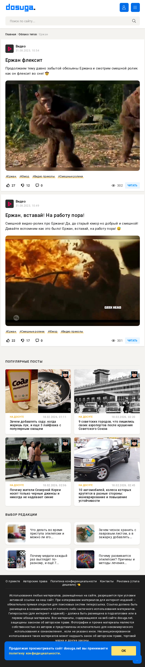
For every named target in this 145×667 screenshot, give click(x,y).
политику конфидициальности (34, 653)
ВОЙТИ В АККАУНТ (124, 7)
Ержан (11, 176)
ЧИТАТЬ (132, 185)
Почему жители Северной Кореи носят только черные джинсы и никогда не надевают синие (35, 493)
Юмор (25, 176)
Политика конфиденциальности (73, 581)
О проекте (13, 581)
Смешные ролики (71, 176)
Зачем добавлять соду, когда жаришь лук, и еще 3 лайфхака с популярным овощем (35, 425)
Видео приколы (44, 176)
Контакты (107, 581)
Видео (21, 46)
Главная (10, 34)
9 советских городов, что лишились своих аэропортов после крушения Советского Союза (106, 425)
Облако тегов (28, 34)
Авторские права (35, 581)
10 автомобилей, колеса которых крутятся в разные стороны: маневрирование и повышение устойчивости (105, 495)
